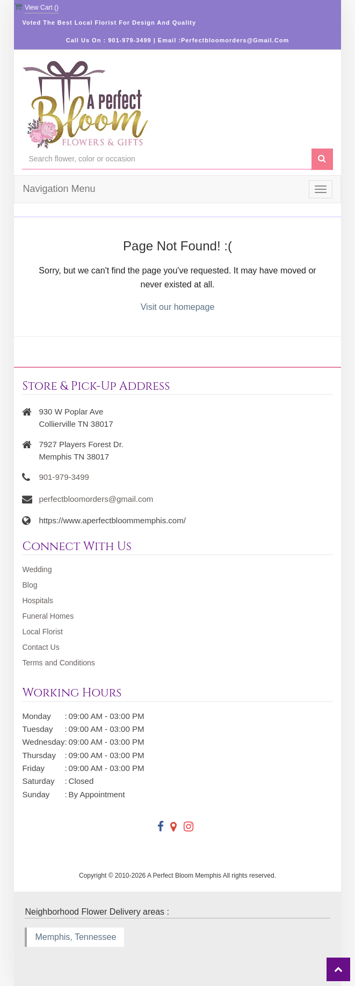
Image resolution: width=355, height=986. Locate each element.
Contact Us (40, 647)
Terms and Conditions (58, 662)
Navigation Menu (59, 188)
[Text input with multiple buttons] (166, 159)
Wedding (37, 569)
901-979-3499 (64, 476)
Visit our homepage (178, 307)
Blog (29, 585)
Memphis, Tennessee (75, 936)
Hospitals (37, 600)
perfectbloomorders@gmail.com (96, 498)
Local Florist (42, 631)
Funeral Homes (48, 616)
